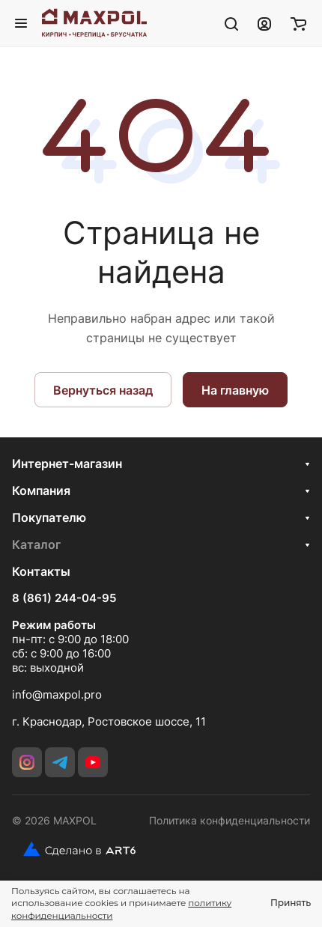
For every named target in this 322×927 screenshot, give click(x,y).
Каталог (36, 544)
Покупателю (49, 517)
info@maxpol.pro (57, 694)
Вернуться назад (103, 390)
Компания (41, 490)
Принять (290, 902)
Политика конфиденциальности (229, 820)
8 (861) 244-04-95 (64, 598)
